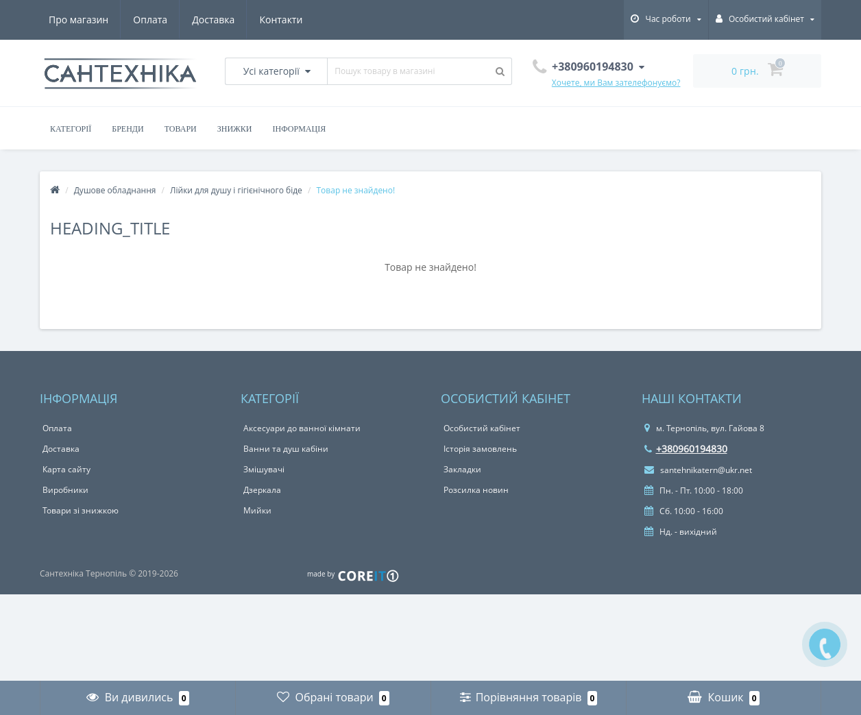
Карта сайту (66, 469)
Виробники (65, 490)
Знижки (234, 129)
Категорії (70, 129)
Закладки (462, 469)
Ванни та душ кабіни (285, 449)
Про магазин (78, 19)
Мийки (257, 510)
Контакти (280, 19)
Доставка (213, 19)
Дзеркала (262, 490)
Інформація (299, 129)
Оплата (150, 19)
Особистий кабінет (482, 428)
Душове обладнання (115, 190)
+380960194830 (685, 448)
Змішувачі (263, 469)
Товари (181, 129)
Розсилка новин (476, 490)
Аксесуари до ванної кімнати (302, 428)
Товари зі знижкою (81, 510)
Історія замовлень (480, 449)
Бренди (127, 129)
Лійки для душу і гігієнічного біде (236, 190)
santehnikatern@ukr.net (698, 470)
